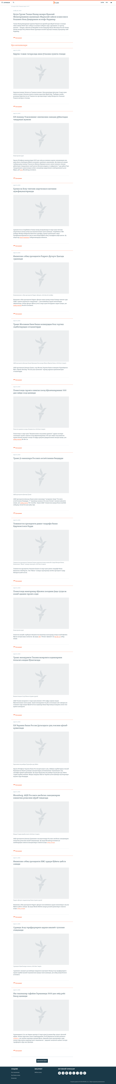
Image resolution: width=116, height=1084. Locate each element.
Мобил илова (38, 1072)
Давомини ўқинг (42, 1061)
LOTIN (102, 2)
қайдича (16, 1038)
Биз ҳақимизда (15, 1072)
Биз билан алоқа (15, 1075)
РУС (107, 2)
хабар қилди (51, 842)
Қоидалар (14, 1078)
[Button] (17, 38)
